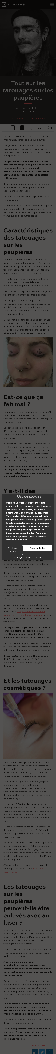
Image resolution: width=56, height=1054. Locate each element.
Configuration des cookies (28, 557)
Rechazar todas (13, 550)
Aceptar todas (37, 548)
